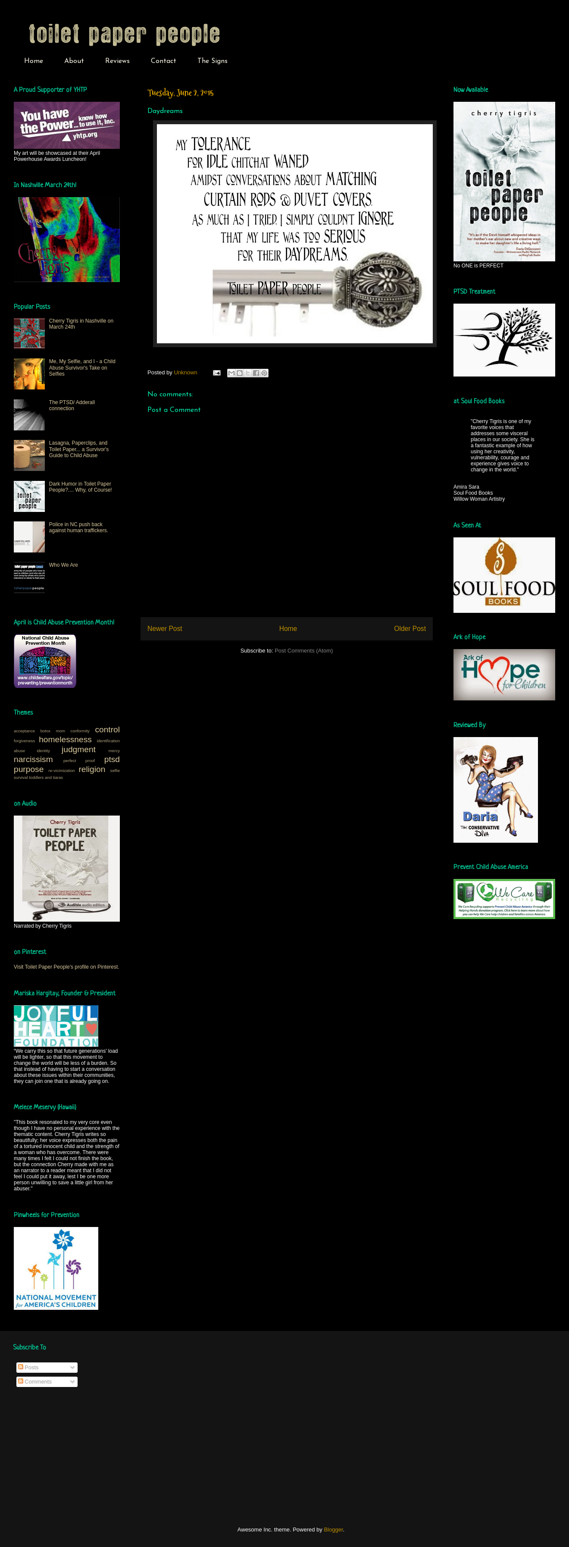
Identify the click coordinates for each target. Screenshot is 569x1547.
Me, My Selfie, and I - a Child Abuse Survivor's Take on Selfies (82, 367)
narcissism (33, 759)
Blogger (333, 1529)
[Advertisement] (77, 1457)
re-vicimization (62, 770)
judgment (79, 749)
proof (90, 760)
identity (43, 750)
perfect (69, 760)
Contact (163, 61)
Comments (35, 1381)
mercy (114, 750)
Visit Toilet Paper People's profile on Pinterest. (66, 967)
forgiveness (24, 740)
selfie (115, 770)
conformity (80, 730)
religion (91, 769)
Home (33, 61)
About (74, 61)
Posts (28, 1367)
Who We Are (63, 565)
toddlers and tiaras (46, 777)
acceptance (24, 730)
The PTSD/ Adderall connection (72, 405)
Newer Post (164, 628)
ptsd (112, 759)
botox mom (53, 730)
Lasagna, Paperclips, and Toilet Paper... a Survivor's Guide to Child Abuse (79, 449)
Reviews (117, 61)
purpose (29, 769)
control (107, 729)
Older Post (410, 628)
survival (21, 777)
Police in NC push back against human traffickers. (78, 527)
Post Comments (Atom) (304, 650)
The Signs (212, 61)
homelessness (65, 739)
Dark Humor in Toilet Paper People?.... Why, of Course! (80, 487)
